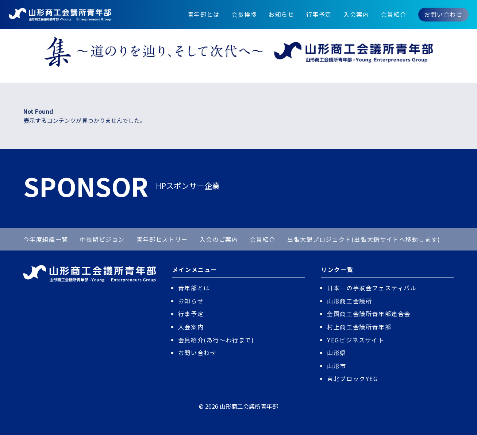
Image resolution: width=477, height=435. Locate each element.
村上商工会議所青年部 (359, 326)
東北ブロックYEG (352, 378)
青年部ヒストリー (162, 239)
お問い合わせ (443, 14)
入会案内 (356, 14)
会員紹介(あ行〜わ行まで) (216, 339)
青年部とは (204, 14)
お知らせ (281, 14)
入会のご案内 (219, 239)
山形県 (336, 352)
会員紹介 (393, 14)
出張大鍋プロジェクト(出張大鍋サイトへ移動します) (364, 239)
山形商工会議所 (349, 300)
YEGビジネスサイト (355, 339)
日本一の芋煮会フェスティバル (371, 287)
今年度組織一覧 (45, 239)
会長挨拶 (244, 14)
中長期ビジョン (102, 239)
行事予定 (319, 14)
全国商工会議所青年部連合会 (369, 313)
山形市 (336, 365)
